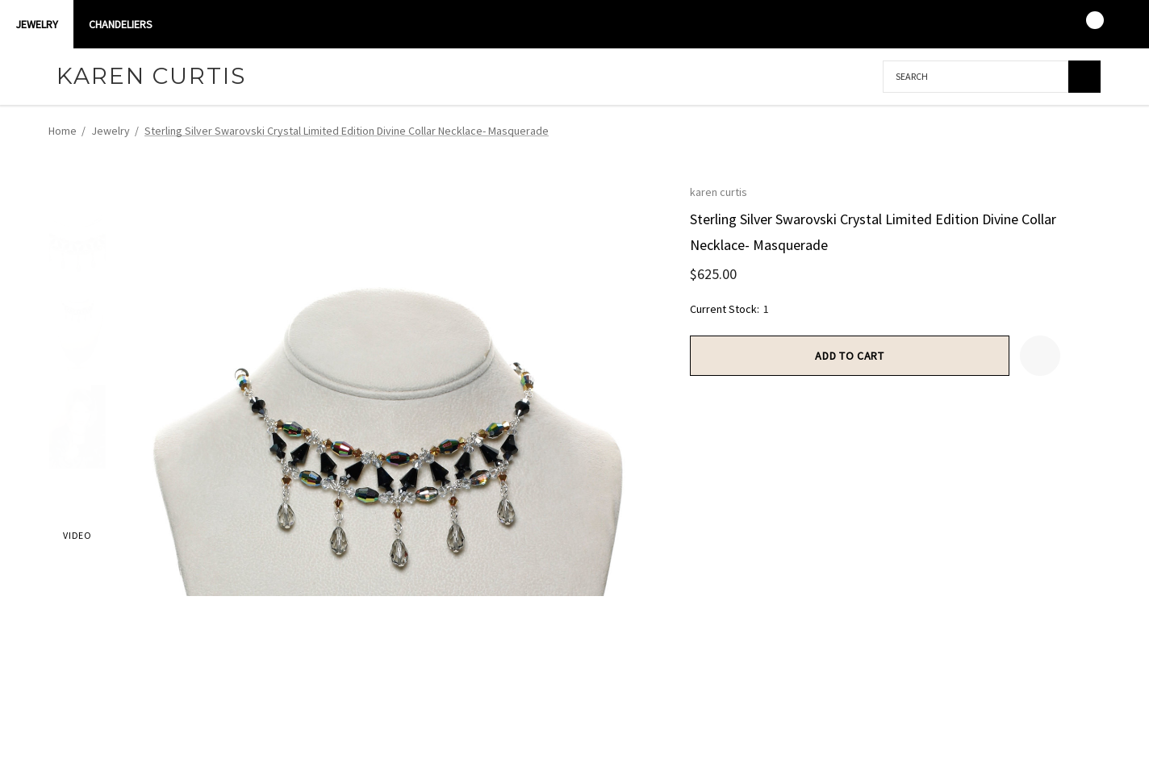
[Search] (1084, 76)
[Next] (1087, 131)
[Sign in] (1021, 24)
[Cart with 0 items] (1084, 24)
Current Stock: (729, 309)
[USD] (1115, 24)
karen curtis (718, 192)
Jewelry (36, 24)
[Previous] (1057, 131)
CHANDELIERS (121, 24)
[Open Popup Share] (1080, 356)
